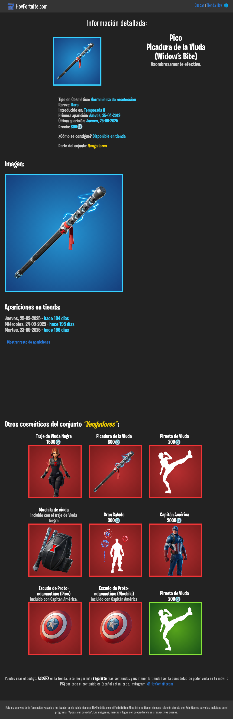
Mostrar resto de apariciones (28, 342)
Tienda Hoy (214, 5)
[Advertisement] (116, 381)
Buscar (199, 5)
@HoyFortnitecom (160, 684)
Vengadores (97, 146)
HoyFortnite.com (32, 6)
